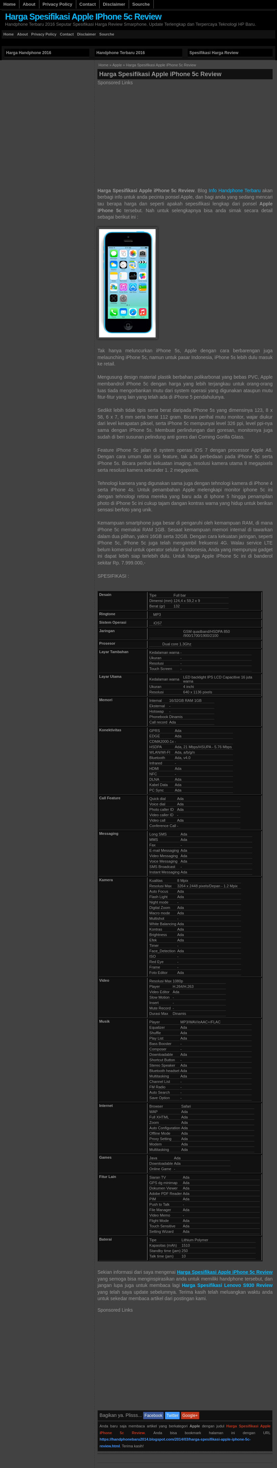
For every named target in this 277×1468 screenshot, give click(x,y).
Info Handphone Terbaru (234, 190)
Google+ (190, 1415)
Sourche (141, 4)
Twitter (172, 1415)
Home (9, 4)
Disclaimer (114, 4)
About (29, 4)
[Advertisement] (125, 42)
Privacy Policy (57, 4)
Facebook (153, 1415)
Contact (87, 4)
